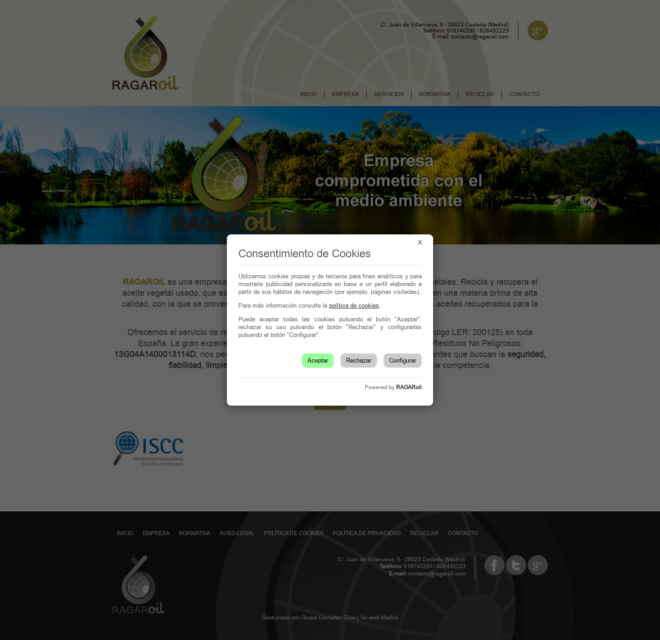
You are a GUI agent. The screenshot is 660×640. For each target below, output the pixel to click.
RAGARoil (409, 387)
